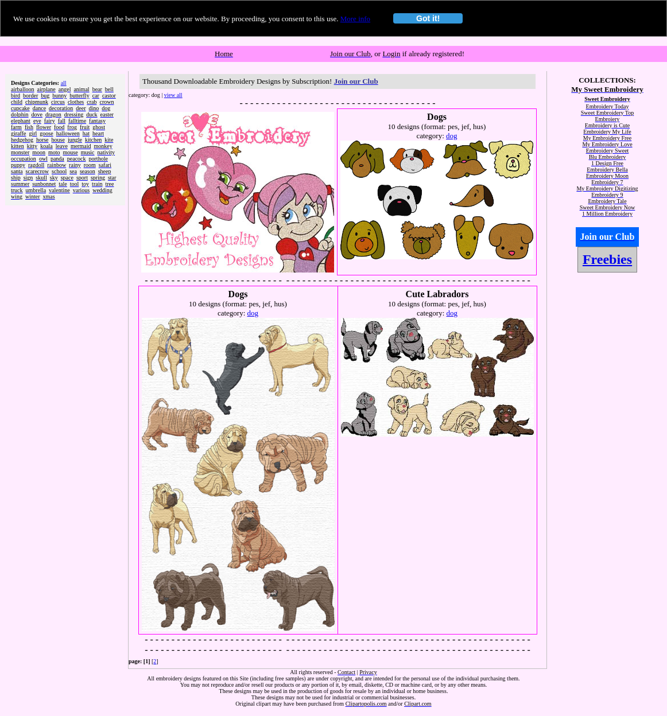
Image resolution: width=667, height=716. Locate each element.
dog (451, 135)
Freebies (607, 259)
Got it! (428, 18)
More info (355, 18)
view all (173, 95)
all (64, 83)
